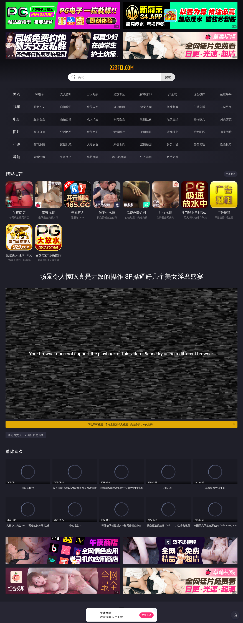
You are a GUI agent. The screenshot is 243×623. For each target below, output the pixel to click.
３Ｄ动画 (119, 107)
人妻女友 (92, 144)
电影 (16, 119)
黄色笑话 (199, 144)
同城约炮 (39, 157)
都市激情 (39, 144)
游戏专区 (119, 94)
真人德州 (66, 94)
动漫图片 (119, 132)
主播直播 (199, 107)
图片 (16, 131)
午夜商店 (66, 157)
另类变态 (226, 119)
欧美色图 (92, 132)
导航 (16, 156)
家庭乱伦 (66, 144)
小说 (16, 144)
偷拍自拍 (66, 119)
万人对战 (92, 94)
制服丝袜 (146, 119)
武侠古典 (119, 144)
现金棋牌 (199, 94)
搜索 (168, 77)
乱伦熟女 (199, 119)
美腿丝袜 (146, 132)
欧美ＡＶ (92, 107)
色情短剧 (172, 157)
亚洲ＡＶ (39, 107)
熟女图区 (199, 132)
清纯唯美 (172, 132)
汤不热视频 (119, 157)
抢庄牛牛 (226, 94)
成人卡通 (92, 119)
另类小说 (172, 144)
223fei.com (122, 68)
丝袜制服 (172, 107)
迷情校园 (146, 144)
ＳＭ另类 (226, 107)
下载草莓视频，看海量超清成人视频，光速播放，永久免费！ (162, 424)
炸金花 (172, 94)
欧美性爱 (119, 119)
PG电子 (39, 94)
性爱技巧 (226, 144)
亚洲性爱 (39, 119)
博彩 (16, 94)
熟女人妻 (146, 107)
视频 (16, 106)
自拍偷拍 (66, 107)
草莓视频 (92, 157)
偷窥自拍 (39, 132)
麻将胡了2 (145, 94)
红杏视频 (146, 157)
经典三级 (172, 119)
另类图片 (226, 132)
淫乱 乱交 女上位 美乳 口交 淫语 (26, 435)
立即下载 (146, 615)
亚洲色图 (66, 132)
